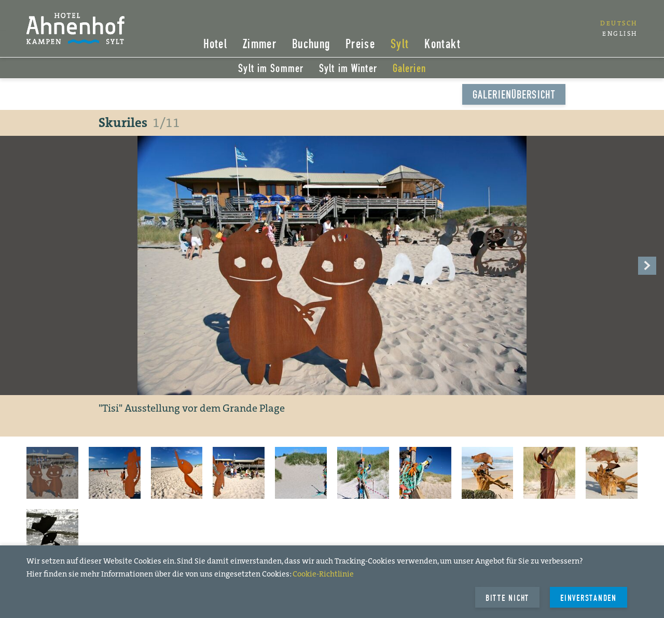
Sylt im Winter (348, 69)
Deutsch (619, 23)
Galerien (409, 69)
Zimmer (259, 44)
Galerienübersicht (514, 95)
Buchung (311, 44)
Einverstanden (588, 598)
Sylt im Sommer (270, 69)
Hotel (215, 44)
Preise (360, 44)
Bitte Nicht (507, 598)
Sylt (400, 44)
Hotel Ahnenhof (77, 28)
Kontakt (442, 44)
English (620, 34)
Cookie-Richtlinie (323, 574)
